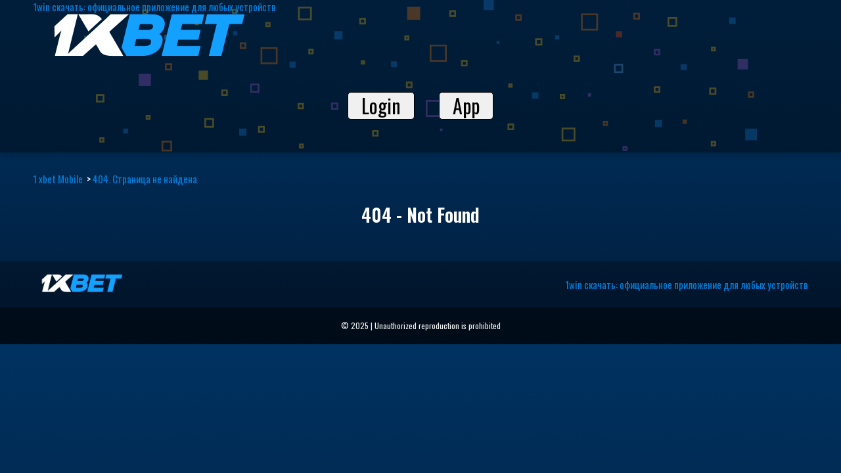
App (466, 106)
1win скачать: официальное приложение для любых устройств (686, 284)
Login (381, 106)
